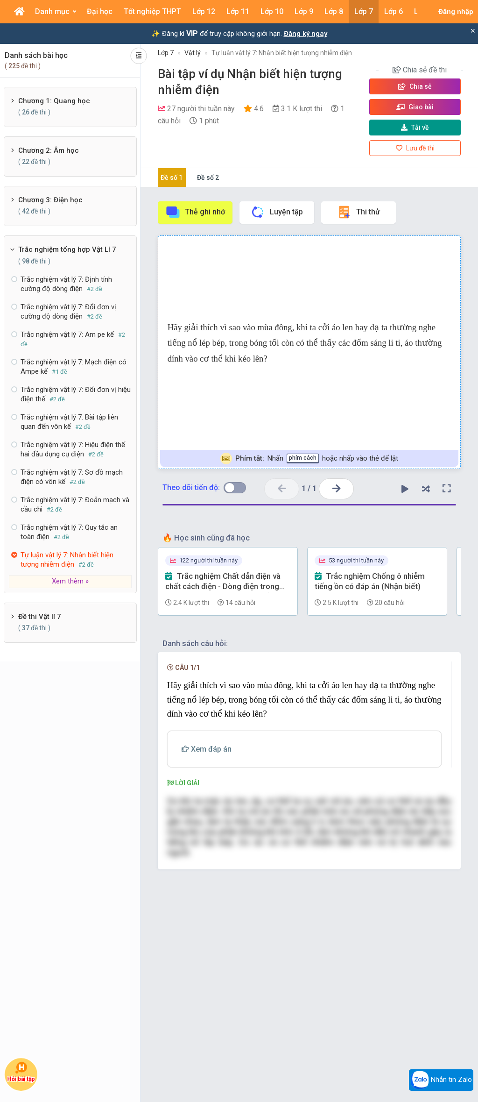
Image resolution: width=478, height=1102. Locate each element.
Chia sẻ (415, 86)
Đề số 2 (208, 177)
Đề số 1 (172, 177)
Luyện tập (276, 212)
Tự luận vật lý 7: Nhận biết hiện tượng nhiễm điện (281, 53)
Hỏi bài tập (21, 1071)
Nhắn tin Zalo (441, 1080)
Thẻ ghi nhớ (195, 212)
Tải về (415, 127)
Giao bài (415, 107)
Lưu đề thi (415, 148)
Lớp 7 (166, 53)
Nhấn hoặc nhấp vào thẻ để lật (309, 458)
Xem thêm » (70, 581)
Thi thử (358, 212)
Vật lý (192, 53)
